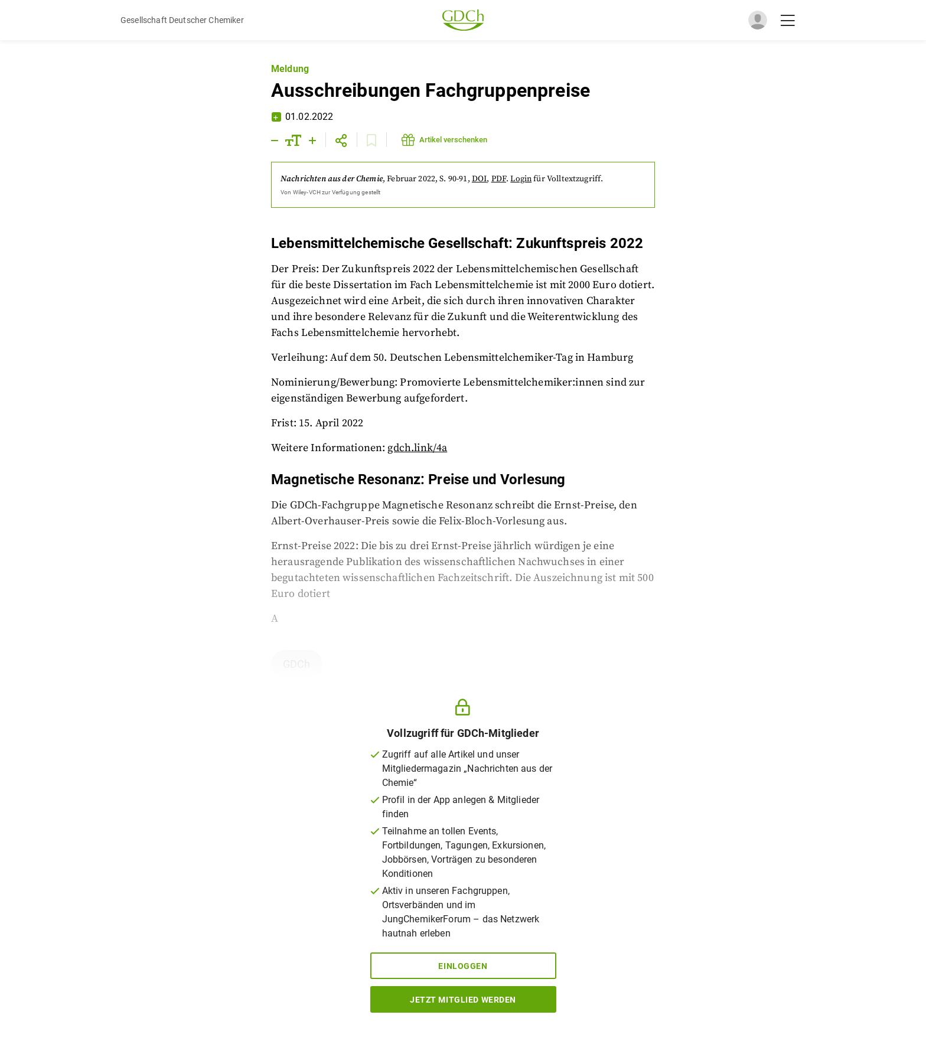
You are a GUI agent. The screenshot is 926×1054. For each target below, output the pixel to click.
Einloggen (462, 966)
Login (521, 179)
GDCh (297, 664)
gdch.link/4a (417, 448)
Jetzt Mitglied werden (463, 999)
